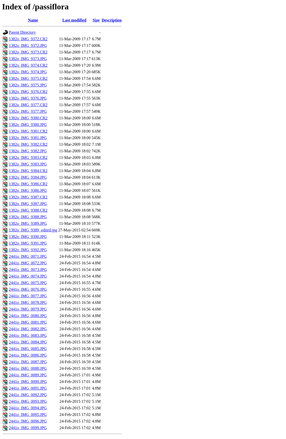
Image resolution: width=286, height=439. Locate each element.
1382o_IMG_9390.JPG (28, 236)
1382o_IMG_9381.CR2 (28, 131)
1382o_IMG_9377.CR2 (28, 105)
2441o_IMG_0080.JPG (28, 316)
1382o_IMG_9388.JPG (28, 217)
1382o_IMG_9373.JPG (28, 59)
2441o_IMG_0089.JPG (28, 375)
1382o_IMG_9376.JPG (28, 98)
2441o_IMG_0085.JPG (28, 348)
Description (112, 20)
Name (33, 20)
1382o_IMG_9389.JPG (28, 223)
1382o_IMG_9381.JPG (28, 138)
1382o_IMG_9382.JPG (28, 151)
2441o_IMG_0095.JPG (28, 414)
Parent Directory (22, 32)
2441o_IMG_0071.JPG (28, 256)
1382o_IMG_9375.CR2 (28, 78)
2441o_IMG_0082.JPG (28, 329)
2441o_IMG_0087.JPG (28, 362)
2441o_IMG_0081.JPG (28, 322)
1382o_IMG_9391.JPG (28, 243)
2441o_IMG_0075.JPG (28, 283)
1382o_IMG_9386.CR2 (28, 184)
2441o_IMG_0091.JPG (28, 388)
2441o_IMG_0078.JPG (28, 302)
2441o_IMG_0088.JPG (28, 368)
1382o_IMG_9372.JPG (28, 45)
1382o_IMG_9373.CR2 (28, 52)
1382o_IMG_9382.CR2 (28, 144)
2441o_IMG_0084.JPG (28, 342)
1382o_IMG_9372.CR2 (28, 39)
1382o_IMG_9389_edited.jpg (33, 230)
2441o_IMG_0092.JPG (28, 395)
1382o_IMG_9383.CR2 (28, 157)
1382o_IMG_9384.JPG (28, 177)
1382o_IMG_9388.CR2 (28, 210)
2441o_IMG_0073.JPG (28, 269)
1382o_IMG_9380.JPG (28, 124)
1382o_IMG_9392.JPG (28, 250)
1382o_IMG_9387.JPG (28, 204)
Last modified (75, 20)
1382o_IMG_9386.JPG (28, 190)
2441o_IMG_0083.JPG (28, 335)
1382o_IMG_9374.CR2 (28, 65)
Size (96, 20)
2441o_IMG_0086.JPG (28, 355)
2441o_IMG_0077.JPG (28, 296)
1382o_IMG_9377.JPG (28, 111)
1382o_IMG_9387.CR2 (28, 197)
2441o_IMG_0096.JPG (28, 421)
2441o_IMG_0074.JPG (28, 276)
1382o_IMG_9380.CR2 (28, 118)
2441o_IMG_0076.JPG (28, 289)
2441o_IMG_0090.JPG (28, 381)
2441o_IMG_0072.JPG (28, 263)
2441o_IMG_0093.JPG (28, 401)
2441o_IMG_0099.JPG (28, 428)
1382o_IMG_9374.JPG (28, 72)
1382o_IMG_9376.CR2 (28, 91)
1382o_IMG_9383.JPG (28, 164)
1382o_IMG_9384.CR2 (28, 171)
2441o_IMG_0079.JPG (28, 309)
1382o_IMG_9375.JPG (28, 85)
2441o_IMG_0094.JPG (28, 408)
